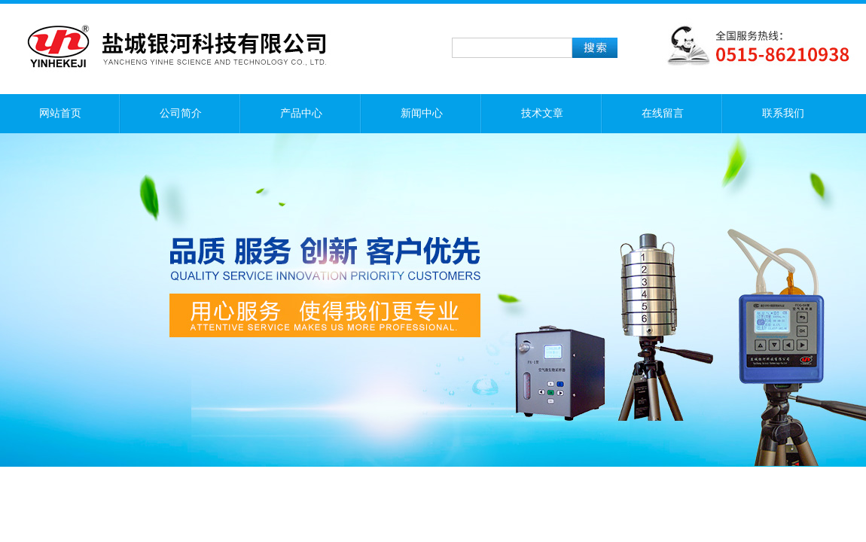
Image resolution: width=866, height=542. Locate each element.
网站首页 (60, 113)
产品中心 (301, 113)
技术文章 (542, 113)
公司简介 (181, 113)
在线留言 (663, 113)
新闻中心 (422, 113)
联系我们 (783, 113)
